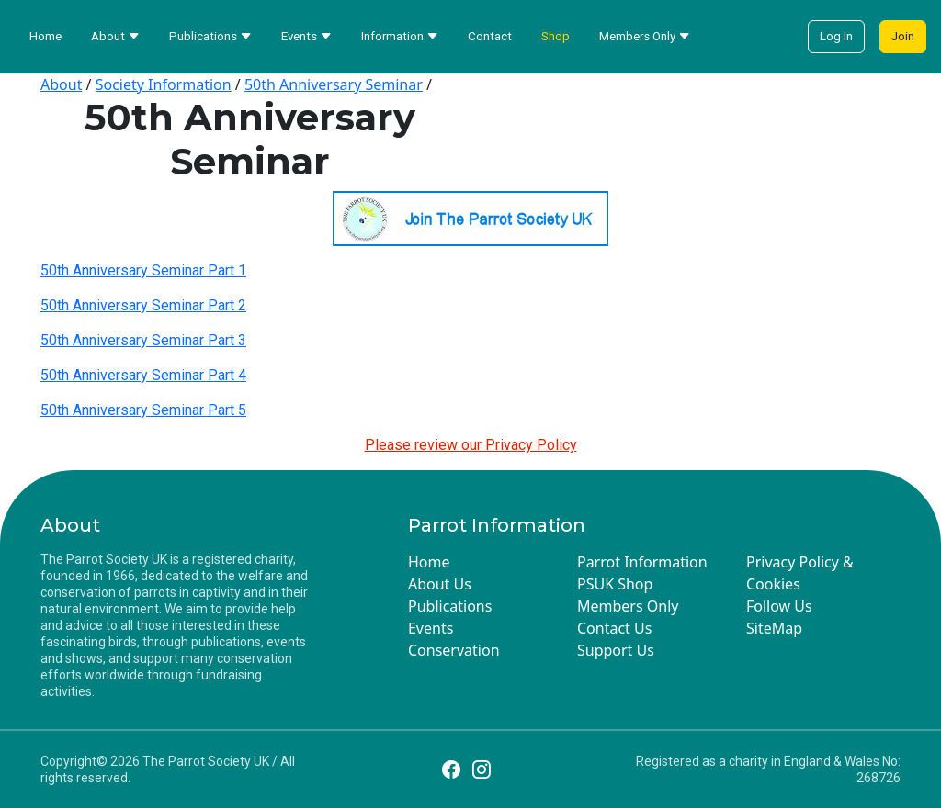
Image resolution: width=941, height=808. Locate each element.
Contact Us (614, 628)
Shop (555, 36)
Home (45, 36)
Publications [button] (210, 36)
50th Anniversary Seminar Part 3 (143, 340)
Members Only (627, 606)
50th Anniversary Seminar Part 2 (143, 305)
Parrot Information (642, 562)
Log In (836, 36)
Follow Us (779, 606)
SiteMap (774, 628)
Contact (490, 36)
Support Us (615, 650)
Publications (450, 606)
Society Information (164, 84)
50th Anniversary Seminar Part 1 (143, 270)
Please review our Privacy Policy (471, 445)
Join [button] (902, 36)
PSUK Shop (614, 584)
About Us (439, 584)
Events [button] (306, 36)
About (61, 84)
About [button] (115, 36)
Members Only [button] (644, 36)
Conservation (454, 650)
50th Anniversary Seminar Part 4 (143, 375)
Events (430, 628)
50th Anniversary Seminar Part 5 (143, 410)
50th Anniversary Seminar (333, 84)
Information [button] (399, 36)
